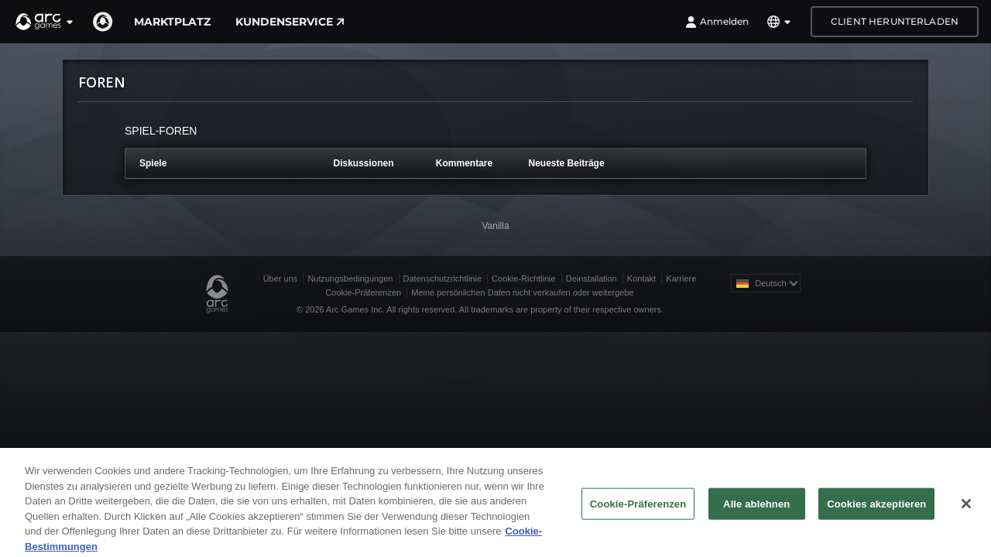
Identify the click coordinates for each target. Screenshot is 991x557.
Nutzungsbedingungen (350, 278)
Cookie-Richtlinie (524, 278)
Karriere (681, 278)
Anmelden (717, 21)
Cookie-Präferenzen (363, 292)
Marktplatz (172, 22)
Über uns (280, 278)
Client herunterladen (894, 21)
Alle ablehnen (756, 508)
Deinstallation (591, 278)
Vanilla (495, 225)
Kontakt (641, 278)
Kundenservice (290, 22)
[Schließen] (966, 507)
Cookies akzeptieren (876, 508)
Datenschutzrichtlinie (442, 278)
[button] (44, 21)
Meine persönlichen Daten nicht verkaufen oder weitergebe (522, 292)
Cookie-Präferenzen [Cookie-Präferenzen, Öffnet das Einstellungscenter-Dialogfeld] (638, 508)
